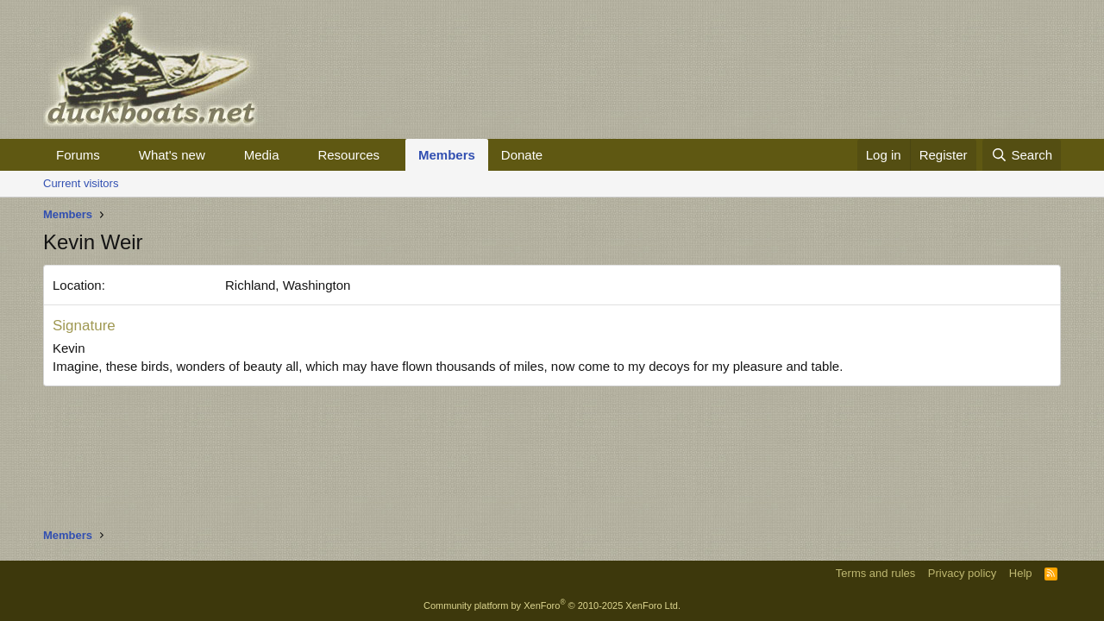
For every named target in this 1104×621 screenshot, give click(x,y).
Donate (522, 154)
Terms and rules (875, 573)
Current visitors (80, 183)
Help (1020, 573)
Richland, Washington (287, 285)
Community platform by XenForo (552, 605)
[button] (114, 155)
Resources (348, 154)
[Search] (1021, 155)
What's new (172, 154)
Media (261, 154)
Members (446, 154)
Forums (78, 154)
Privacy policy (962, 573)
